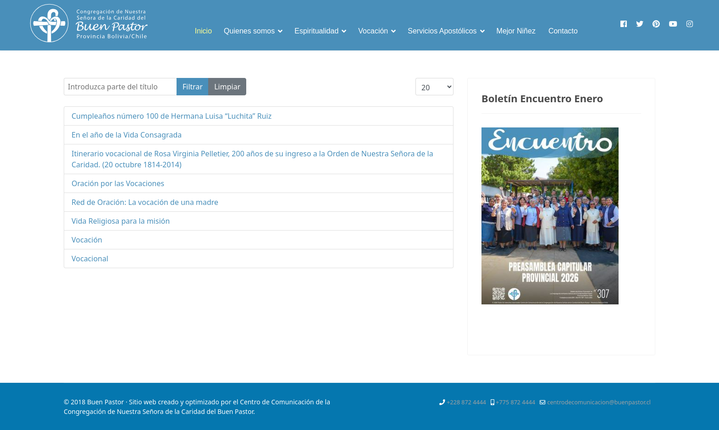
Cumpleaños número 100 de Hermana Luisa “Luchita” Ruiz (171, 116)
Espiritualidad (316, 31)
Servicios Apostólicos (442, 31)
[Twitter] (639, 24)
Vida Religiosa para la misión (121, 221)
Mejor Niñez (516, 31)
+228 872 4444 (466, 402)
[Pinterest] (656, 24)
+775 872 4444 (515, 402)
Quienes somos (249, 31)
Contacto (563, 31)
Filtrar (193, 87)
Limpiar (227, 87)
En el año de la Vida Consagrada (127, 135)
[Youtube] (673, 24)
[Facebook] (623, 24)
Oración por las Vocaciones (118, 183)
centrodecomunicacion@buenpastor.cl (599, 402)
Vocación (373, 31)
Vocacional (90, 259)
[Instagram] (689, 24)
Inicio (203, 31)
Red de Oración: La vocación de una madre (145, 202)
